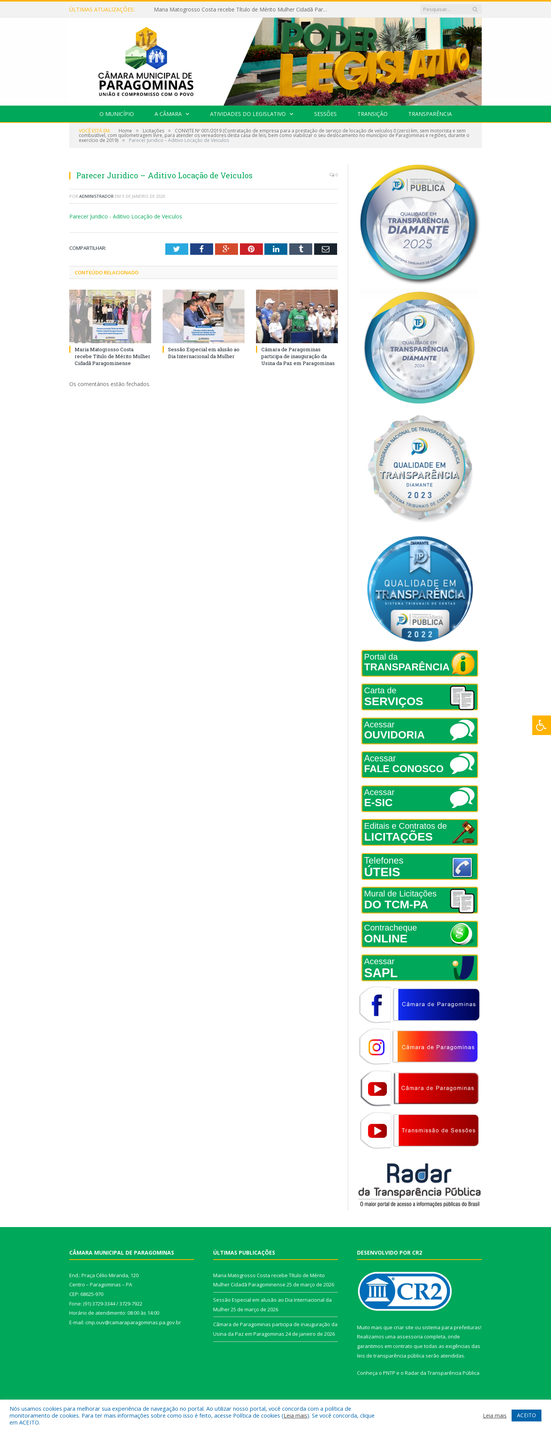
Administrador (96, 196)
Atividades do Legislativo (248, 113)
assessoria (410, 1336)
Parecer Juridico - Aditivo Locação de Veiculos (125, 216)
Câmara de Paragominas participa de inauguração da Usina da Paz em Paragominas (298, 356)
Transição (372, 113)
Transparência (430, 113)
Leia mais (295, 1415)
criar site (404, 1327)
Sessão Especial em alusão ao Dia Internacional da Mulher (204, 352)
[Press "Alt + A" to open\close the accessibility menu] (541, 725)
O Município (116, 113)
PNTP (389, 1372)
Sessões (325, 113)
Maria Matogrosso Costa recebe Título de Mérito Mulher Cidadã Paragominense (242, 9)
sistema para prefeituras (451, 1327)
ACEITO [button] (526, 1415)
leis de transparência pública (390, 1355)
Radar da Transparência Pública (442, 1372)
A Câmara (168, 113)
